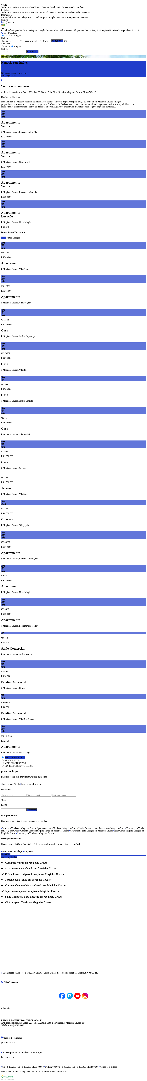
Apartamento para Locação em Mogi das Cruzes (91, 831)
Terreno (37, 7)
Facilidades (6, 851)
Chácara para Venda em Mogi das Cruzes (35, 833)
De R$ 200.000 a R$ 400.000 (57, 1067)
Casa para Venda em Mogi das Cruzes (18, 828)
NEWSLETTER (12, 760)
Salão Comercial (82, 12)
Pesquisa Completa (48, 17)
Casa (31, 7)
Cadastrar (31, 810)
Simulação (18, 851)
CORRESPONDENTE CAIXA (19, 766)
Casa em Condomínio (51, 7)
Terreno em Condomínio (72, 7)
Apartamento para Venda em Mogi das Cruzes (57, 828)
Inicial (4, 30)
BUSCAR (57, 41)
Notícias (61, 17)
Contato (4, 20)
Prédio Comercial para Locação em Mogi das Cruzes (102, 828)
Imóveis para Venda (16, 30)
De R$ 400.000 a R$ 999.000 (85, 1067)
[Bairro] (47, 41)
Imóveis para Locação (35, 30)
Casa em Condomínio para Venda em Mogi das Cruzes (44, 831)
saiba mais (5, 854)
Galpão (71, 12)
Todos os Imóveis (9, 7)
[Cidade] (32, 41)
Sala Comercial (41, 12)
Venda (9, 238)
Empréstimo (29, 851)
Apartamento (23, 7)
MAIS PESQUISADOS (15, 763)
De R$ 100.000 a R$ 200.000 (30, 1067)
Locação (16, 238)
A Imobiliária (7, 17)
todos (3, 238)
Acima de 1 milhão (108, 1067)
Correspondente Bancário (76, 17)
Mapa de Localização (11, 1038)
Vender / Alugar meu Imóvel (26, 17)
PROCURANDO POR (15, 757)
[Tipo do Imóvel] (11, 41)
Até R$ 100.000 (8, 1067)
